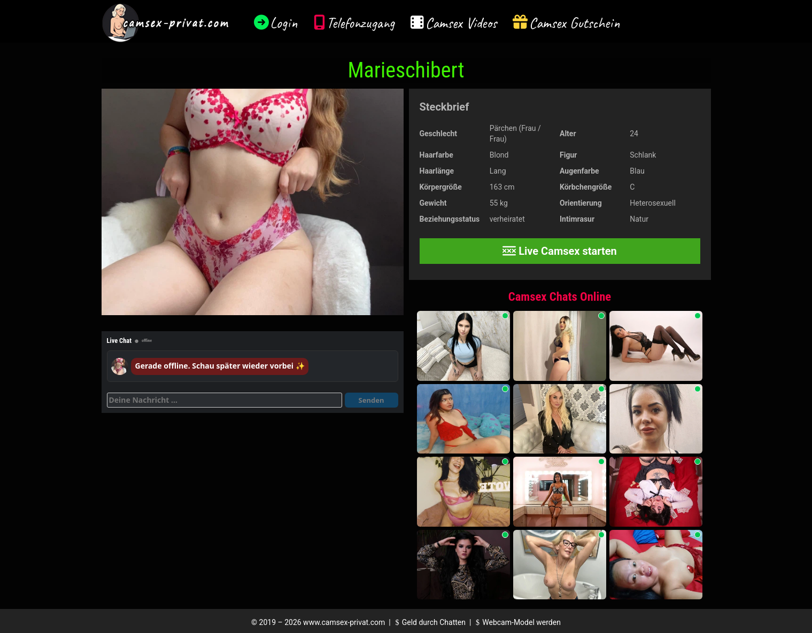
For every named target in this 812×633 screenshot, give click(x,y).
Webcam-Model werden (517, 622)
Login (284, 22)
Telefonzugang (361, 22)
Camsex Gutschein (574, 22)
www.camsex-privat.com (344, 622)
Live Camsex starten (559, 251)
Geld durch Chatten (429, 622)
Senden (371, 400)
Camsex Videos (461, 22)
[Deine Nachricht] (224, 400)
